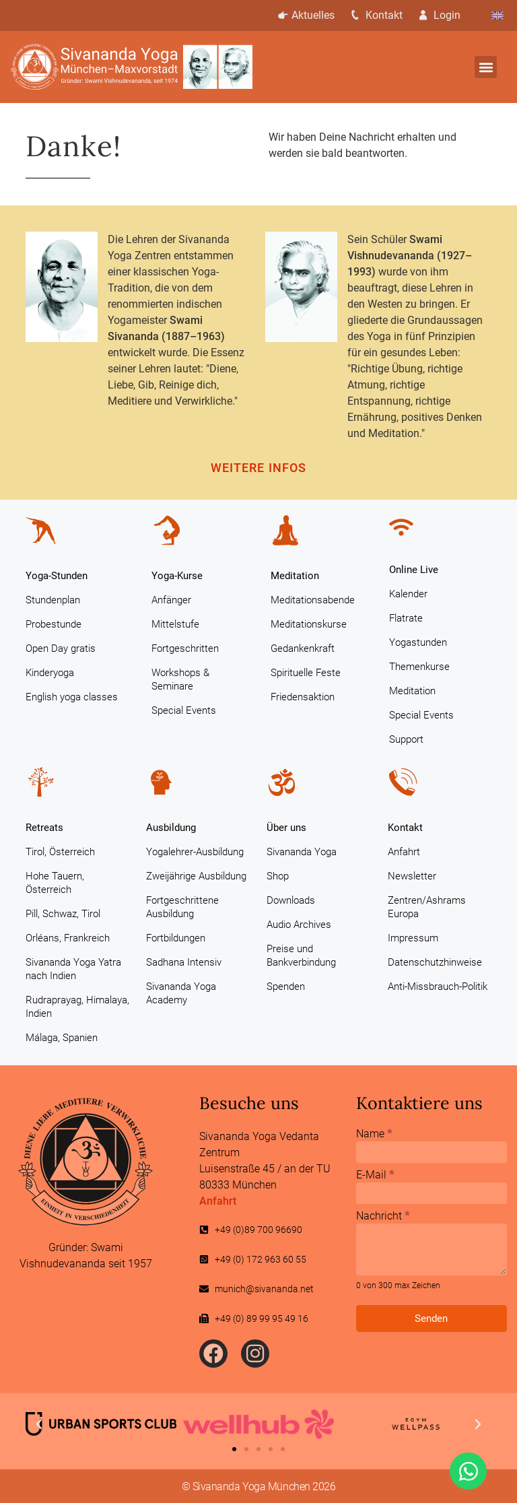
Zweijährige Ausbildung (196, 876)
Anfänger (171, 600)
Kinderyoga (50, 673)
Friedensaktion (303, 697)
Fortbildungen (175, 938)
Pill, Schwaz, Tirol (63, 914)
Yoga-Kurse (177, 576)
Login (444, 15)
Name (374, 1134)
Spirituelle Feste (306, 673)
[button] (486, 67)
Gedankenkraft (303, 648)
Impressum (413, 938)
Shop (278, 876)
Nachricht (382, 1216)
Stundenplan (53, 600)
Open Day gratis (61, 648)
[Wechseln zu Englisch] (497, 15)
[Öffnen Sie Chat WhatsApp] (468, 1471)
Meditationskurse (309, 624)
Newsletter (412, 876)
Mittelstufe (175, 624)
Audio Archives (299, 924)
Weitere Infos (258, 468)
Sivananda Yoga (302, 852)
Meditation (295, 576)
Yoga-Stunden (57, 576)
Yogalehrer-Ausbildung (195, 852)
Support (406, 739)
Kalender (408, 594)
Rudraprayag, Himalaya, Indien (77, 1007)
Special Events (183, 710)
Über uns (286, 828)
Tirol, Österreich (60, 852)
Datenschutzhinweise (435, 962)
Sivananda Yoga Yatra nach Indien (73, 969)
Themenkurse (419, 667)
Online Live (413, 570)
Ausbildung (171, 828)
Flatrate (406, 618)
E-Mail (375, 1175)
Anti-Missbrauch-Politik (437, 986)
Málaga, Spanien (62, 1038)
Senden (431, 1318)
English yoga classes (72, 697)
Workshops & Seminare (180, 679)
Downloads (291, 900)
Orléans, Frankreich (68, 938)
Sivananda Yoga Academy (181, 993)
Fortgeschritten (185, 648)
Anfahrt (404, 852)
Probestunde (53, 624)
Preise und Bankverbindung (301, 955)
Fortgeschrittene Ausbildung (182, 907)
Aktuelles (304, 15)
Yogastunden (418, 642)
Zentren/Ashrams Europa (427, 907)
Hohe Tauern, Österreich (55, 883)
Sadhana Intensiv (183, 962)
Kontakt (378, 15)
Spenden (286, 986)
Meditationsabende (313, 600)
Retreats (44, 828)
